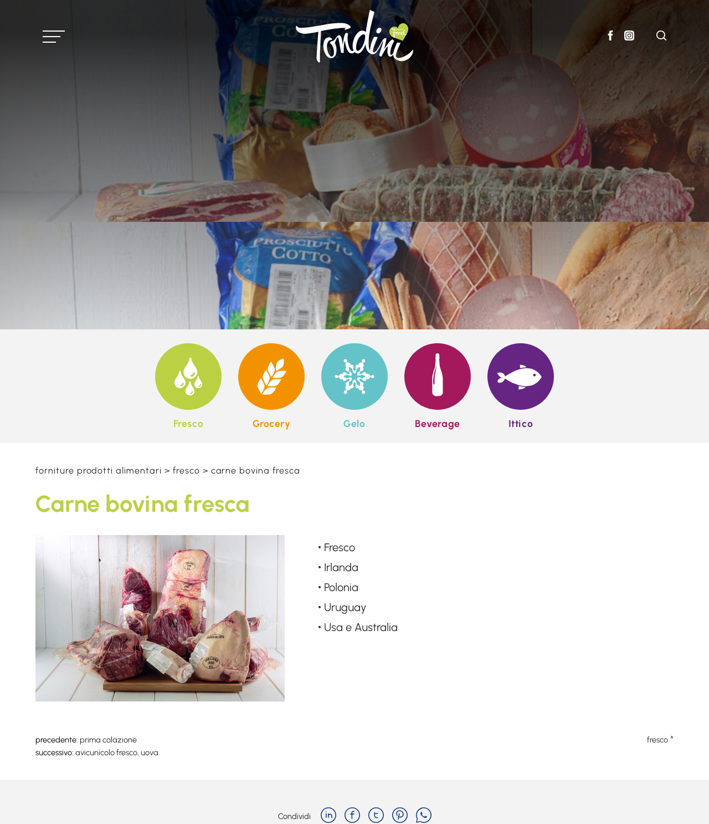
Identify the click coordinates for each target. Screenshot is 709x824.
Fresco (186, 470)
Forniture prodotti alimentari (98, 470)
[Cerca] (661, 37)
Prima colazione (108, 740)
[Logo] (354, 36)
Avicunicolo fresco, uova (116, 752)
